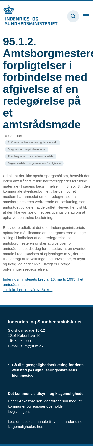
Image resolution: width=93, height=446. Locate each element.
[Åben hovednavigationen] (88, 16)
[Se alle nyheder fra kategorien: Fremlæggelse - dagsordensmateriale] (30, 156)
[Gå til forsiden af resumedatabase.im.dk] (29, 16)
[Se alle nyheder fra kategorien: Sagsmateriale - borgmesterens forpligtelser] (34, 163)
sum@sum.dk (32, 346)
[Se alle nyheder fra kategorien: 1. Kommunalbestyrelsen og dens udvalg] (32, 142)
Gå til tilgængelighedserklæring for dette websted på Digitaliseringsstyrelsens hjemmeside (48, 370)
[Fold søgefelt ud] (73, 16)
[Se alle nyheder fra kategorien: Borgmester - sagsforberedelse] (26, 149)
